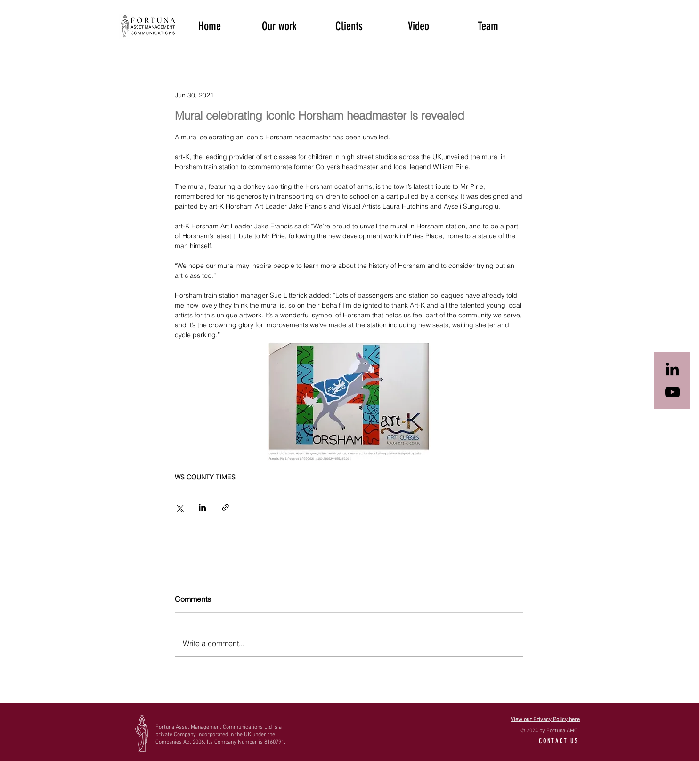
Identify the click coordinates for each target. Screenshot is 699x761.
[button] (279, 25)
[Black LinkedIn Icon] (672, 369)
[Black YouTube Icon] (672, 392)
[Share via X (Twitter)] (179, 507)
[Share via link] (225, 507)
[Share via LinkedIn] (202, 507)
